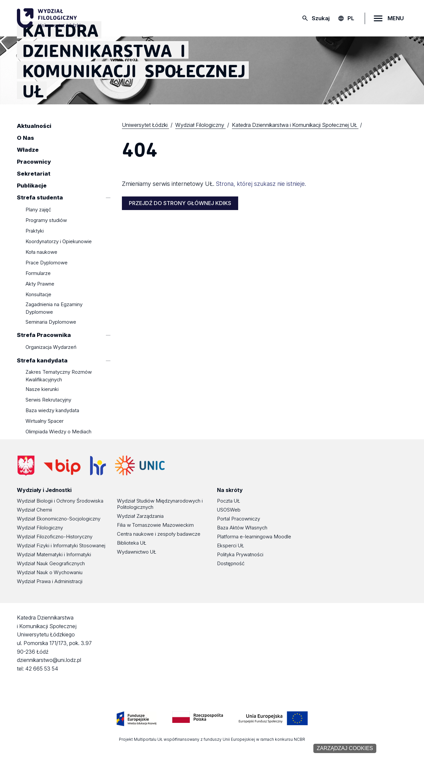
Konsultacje (38, 295)
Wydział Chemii (34, 510)
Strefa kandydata (42, 360)
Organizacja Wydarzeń (51, 347)
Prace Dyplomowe (47, 263)
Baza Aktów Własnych (242, 527)
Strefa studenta (40, 197)
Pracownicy (34, 161)
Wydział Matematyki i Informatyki (54, 554)
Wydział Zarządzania (140, 516)
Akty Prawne (40, 284)
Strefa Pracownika (44, 335)
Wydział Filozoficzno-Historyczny (54, 536)
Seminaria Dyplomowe (51, 322)
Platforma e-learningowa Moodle (254, 536)
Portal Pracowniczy (238, 519)
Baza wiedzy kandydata (52, 410)
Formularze (38, 273)
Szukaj (321, 18)
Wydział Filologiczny (40, 527)
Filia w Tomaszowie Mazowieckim (155, 525)
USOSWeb (228, 510)
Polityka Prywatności (240, 554)
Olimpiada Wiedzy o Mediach (58, 432)
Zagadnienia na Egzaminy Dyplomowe (54, 308)
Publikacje (32, 185)
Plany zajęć (38, 210)
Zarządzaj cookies (345, 748)
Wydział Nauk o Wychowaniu (49, 572)
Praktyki (35, 231)
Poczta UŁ (228, 501)
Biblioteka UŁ (131, 543)
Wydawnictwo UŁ (136, 552)
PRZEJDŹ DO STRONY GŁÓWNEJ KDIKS (180, 203)
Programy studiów (46, 220)
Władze (28, 149)
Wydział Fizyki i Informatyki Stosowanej (61, 545)
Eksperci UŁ (230, 545)
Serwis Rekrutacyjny (48, 400)
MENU (396, 18)
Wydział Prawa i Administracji (49, 581)
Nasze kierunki (42, 389)
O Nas (25, 138)
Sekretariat (33, 173)
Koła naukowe (41, 252)
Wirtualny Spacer (45, 421)
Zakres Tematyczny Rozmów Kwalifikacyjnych (59, 376)
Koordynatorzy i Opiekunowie (59, 242)
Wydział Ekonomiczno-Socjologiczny (58, 519)
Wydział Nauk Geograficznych (51, 563)
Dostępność (230, 563)
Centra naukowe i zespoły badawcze (158, 534)
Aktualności (34, 126)
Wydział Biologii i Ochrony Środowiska (60, 501)
